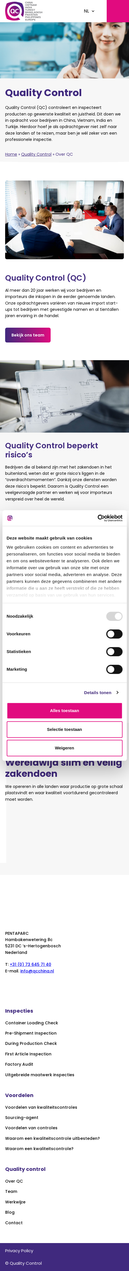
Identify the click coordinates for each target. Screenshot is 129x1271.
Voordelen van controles (31, 1128)
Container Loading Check (31, 1023)
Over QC (14, 1181)
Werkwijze (15, 1202)
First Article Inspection (28, 1054)
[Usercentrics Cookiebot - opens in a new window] (97, 518)
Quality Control (36, 154)
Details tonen (97, 692)
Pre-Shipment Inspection (31, 1033)
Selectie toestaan (64, 729)
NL (86, 11)
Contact (14, 1223)
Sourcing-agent (21, 1117)
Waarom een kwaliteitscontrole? (39, 1149)
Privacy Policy (19, 1251)
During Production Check (31, 1043)
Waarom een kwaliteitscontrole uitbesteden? (52, 1138)
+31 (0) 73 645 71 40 (30, 964)
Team (11, 1191)
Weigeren (64, 747)
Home (11, 154)
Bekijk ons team (27, 335)
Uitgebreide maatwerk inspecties (39, 1075)
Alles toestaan (64, 710)
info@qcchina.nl (37, 971)
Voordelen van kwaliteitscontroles (41, 1107)
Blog (10, 1212)
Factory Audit (19, 1064)
